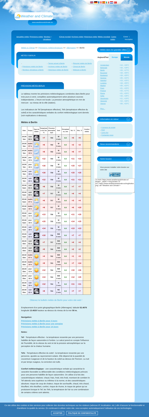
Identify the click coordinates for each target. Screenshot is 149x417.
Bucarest (103, 73)
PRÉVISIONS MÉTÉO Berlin (33, 86)
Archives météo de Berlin (57, 67)
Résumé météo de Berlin (82, 63)
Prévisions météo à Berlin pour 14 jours (39, 327)
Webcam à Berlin (79, 70)
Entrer (125, 37)
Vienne (103, 104)
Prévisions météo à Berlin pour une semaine (42, 324)
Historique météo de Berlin (58, 70)
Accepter (57, 413)
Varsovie (103, 101)
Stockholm (104, 98)
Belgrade (103, 68)
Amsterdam (104, 65)
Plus (102, 109)
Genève (103, 78)
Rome (102, 93)
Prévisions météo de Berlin (33, 67)
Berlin (102, 70)
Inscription (129, 39)
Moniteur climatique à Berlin (33, 70)
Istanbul (103, 80)
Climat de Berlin (79, 67)
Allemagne (71, 48)
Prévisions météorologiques (50, 48)
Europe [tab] (115, 57)
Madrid (103, 86)
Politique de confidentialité (82, 413)
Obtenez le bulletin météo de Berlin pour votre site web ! (56, 300)
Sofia (102, 96)
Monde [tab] (127, 57)
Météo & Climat (28, 48)
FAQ (103, 130)
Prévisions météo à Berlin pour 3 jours (39, 321)
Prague (103, 91)
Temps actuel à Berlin (56, 63)
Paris (102, 88)
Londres (103, 83)
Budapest (104, 75)
